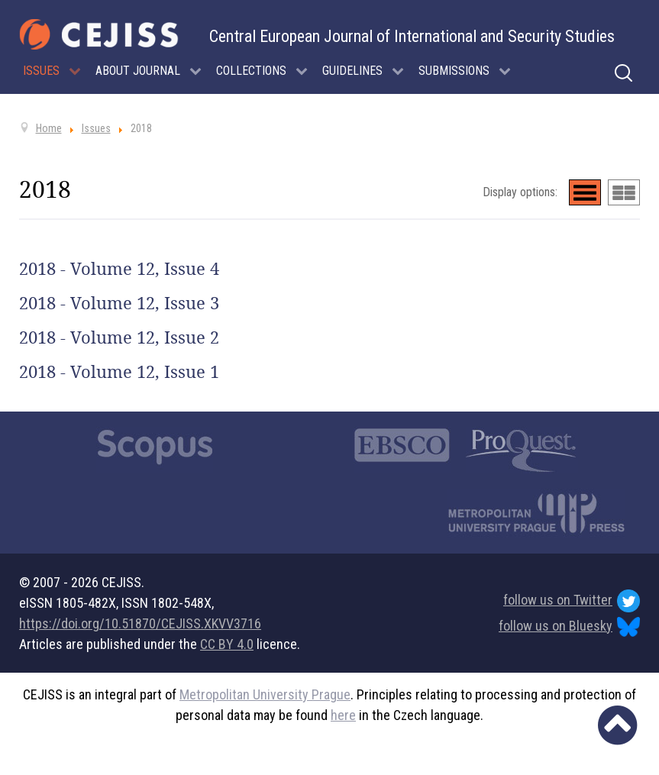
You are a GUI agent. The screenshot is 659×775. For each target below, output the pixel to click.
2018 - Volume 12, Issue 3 (119, 303)
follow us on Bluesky (569, 627)
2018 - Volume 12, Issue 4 (119, 268)
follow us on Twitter (571, 600)
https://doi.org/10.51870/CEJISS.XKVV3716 (140, 623)
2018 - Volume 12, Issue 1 (119, 371)
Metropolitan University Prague (264, 694)
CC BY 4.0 (227, 644)
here (343, 715)
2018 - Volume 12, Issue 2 (119, 337)
